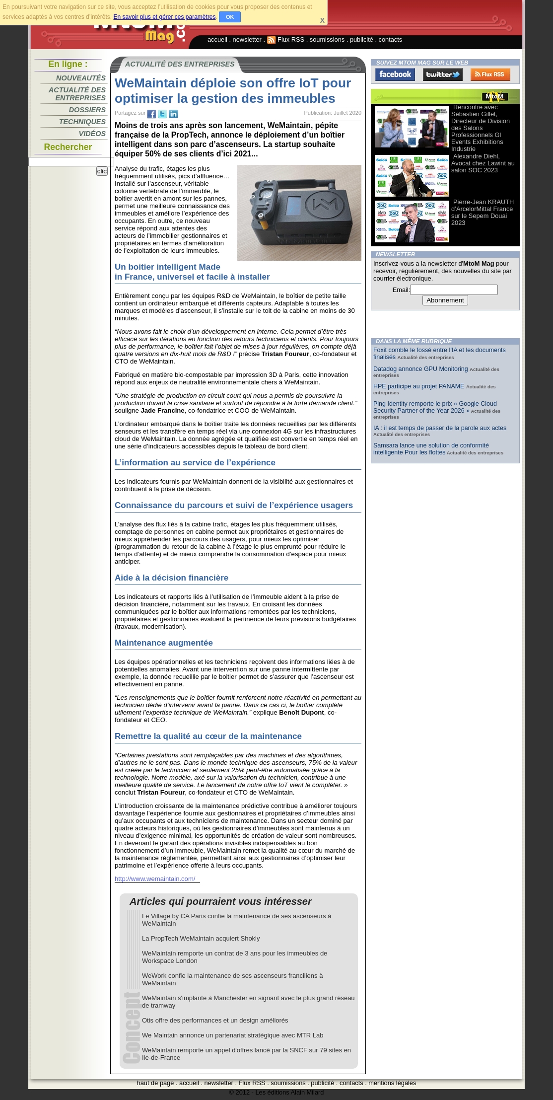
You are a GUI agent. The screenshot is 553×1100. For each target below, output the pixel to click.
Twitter (443, 74)
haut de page (155, 1083)
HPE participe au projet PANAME (419, 386)
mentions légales (392, 1083)
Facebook (395, 74)
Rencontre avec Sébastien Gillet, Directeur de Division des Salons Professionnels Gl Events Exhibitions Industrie (480, 127)
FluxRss (490, 74)
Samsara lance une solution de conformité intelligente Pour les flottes (431, 449)
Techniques (82, 122)
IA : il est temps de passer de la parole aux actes (439, 428)
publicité (361, 39)
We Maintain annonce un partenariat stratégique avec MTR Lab (232, 1035)
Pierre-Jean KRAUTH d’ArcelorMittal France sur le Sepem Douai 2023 (482, 212)
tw (162, 114)
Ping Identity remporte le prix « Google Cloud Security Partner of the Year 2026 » (435, 407)
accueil (217, 39)
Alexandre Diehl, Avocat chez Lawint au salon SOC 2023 (483, 163)
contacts (391, 39)
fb (151, 114)
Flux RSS (286, 39)
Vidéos (92, 134)
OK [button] (230, 17)
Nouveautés (81, 78)
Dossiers (87, 110)
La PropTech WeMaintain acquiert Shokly (201, 938)
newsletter (247, 39)
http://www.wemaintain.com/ (155, 878)
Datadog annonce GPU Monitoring (421, 369)
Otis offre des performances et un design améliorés (215, 1020)
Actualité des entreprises (77, 94)
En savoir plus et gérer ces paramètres (164, 16)
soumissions (327, 39)
